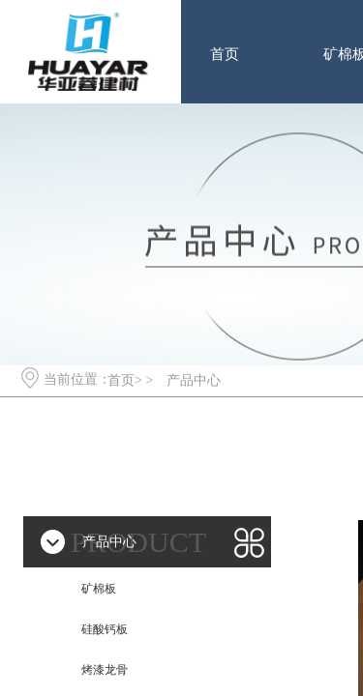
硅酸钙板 (104, 629)
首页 (224, 54)
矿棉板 (98, 588)
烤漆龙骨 (104, 670)
